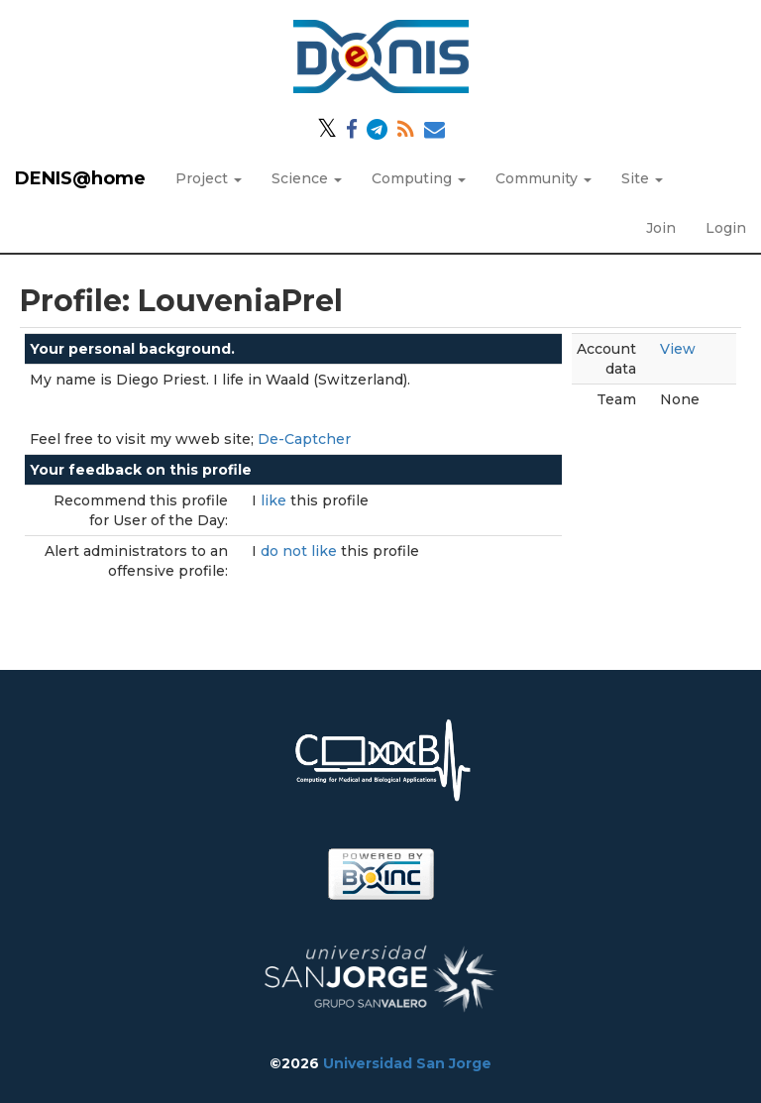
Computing (419, 178)
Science (307, 178)
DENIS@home (80, 178)
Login (726, 228)
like (275, 500)
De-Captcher (304, 439)
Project (208, 178)
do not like (301, 551)
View (678, 349)
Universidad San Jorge (407, 1063)
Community (543, 178)
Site (642, 178)
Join (661, 228)
